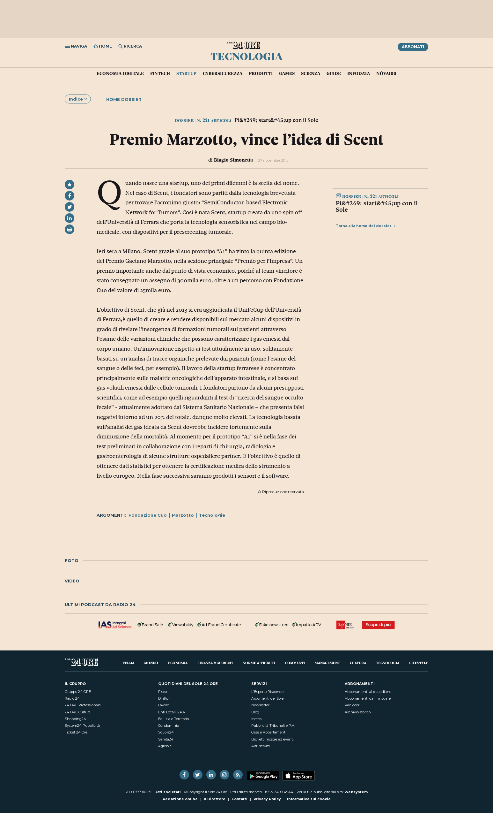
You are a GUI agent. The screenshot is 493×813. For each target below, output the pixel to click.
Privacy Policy (267, 799)
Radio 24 (72, 698)
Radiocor (352, 705)
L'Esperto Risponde (267, 691)
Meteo (256, 719)
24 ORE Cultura (78, 712)
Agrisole (165, 746)
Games (287, 73)
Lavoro (163, 705)
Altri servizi (260, 746)
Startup (186, 73)
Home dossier (124, 99)
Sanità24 (165, 739)
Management (327, 662)
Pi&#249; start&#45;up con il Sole (377, 206)
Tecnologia (246, 55)
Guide (334, 73)
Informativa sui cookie (309, 799)
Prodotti (261, 73)
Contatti (239, 799)
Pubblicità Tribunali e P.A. (273, 725)
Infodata (358, 73)
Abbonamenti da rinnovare (368, 698)
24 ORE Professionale (83, 705)
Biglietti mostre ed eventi (272, 739)
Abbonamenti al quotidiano (368, 691)
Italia (128, 662)
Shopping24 (75, 719)
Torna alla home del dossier (365, 226)
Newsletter (260, 705)
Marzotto (183, 515)
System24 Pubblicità (82, 725)
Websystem (356, 792)
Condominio (168, 725)
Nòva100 (386, 73)
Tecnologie (212, 515)
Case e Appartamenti (268, 732)
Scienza (310, 73)
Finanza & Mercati (215, 662)
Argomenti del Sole (267, 698)
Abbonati (413, 46)
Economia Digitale (120, 73)
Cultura (358, 662)
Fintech (160, 73)
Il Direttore (214, 799)
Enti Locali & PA (171, 712)
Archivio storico (358, 712)
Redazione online (180, 799)
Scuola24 (166, 732)
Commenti (295, 662)
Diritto (163, 698)
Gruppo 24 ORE (78, 691)
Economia (178, 662)
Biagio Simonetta (233, 160)
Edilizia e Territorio (173, 719)
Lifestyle (418, 662)
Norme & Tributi (259, 662)
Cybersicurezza (222, 73)
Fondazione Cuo (148, 515)
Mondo (151, 662)
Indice (78, 99)
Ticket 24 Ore (76, 732)
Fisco (162, 691)
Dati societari (167, 792)
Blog (255, 712)
